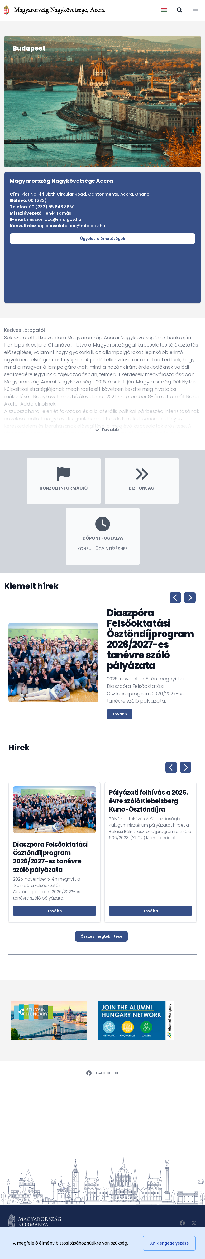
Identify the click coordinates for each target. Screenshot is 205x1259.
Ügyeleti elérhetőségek (102, 238)
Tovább (107, 430)
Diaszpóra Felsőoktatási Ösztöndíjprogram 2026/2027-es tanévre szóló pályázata (50, 857)
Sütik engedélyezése (169, 1243)
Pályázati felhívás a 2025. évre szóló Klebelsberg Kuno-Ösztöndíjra (148, 801)
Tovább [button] (54, 911)
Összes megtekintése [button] (101, 936)
